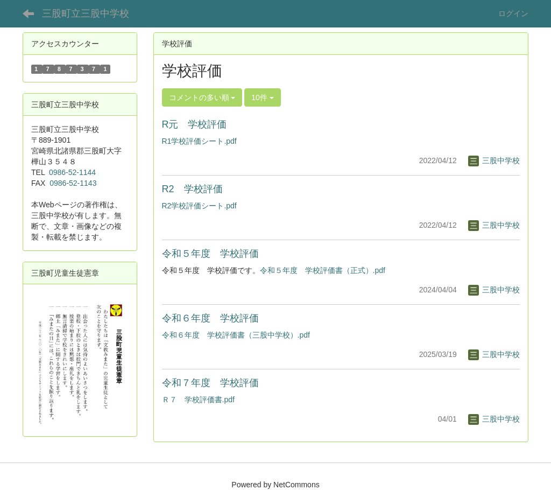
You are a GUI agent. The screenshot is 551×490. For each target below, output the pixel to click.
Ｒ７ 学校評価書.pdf (198, 399)
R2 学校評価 (192, 189)
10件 (262, 97)
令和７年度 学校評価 (210, 382)
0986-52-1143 (73, 183)
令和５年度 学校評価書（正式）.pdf (322, 270)
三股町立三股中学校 (85, 13)
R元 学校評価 (194, 124)
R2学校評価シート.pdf (199, 205)
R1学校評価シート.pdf (199, 141)
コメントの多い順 (202, 97)
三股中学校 (494, 160)
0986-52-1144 (72, 172)
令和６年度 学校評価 (210, 318)
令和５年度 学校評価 (210, 253)
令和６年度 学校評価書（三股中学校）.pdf (236, 335)
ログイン (513, 13)
